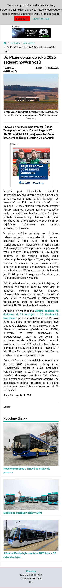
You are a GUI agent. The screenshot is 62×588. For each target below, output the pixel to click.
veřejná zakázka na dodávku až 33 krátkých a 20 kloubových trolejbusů (31, 314)
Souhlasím (22, 18)
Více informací (41, 18)
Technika (15, 43)
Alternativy (29, 43)
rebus (39, 67)
